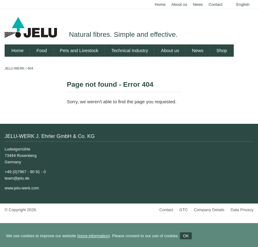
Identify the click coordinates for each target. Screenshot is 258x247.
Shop (221, 50)
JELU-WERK (15, 68)
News (198, 4)
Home (160, 4)
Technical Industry (129, 50)
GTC (183, 209)
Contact (215, 4)
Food (41, 50)
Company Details (209, 209)
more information (93, 236)
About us (179, 4)
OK (186, 236)
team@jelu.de (17, 178)
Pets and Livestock (79, 50)
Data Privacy (242, 209)
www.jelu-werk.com (22, 188)
